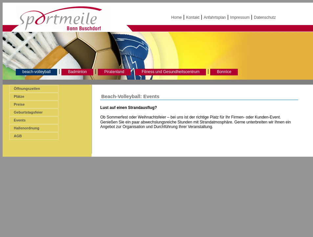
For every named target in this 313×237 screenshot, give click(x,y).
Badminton (77, 71)
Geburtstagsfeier (28, 112)
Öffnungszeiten (27, 89)
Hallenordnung (26, 128)
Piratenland (114, 71)
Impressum (240, 17)
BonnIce (224, 71)
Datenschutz (265, 17)
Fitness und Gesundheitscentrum (170, 71)
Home (176, 17)
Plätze (19, 96)
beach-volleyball (36, 71)
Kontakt (192, 17)
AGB (18, 136)
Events (20, 120)
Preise (19, 104)
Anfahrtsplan (215, 17)
